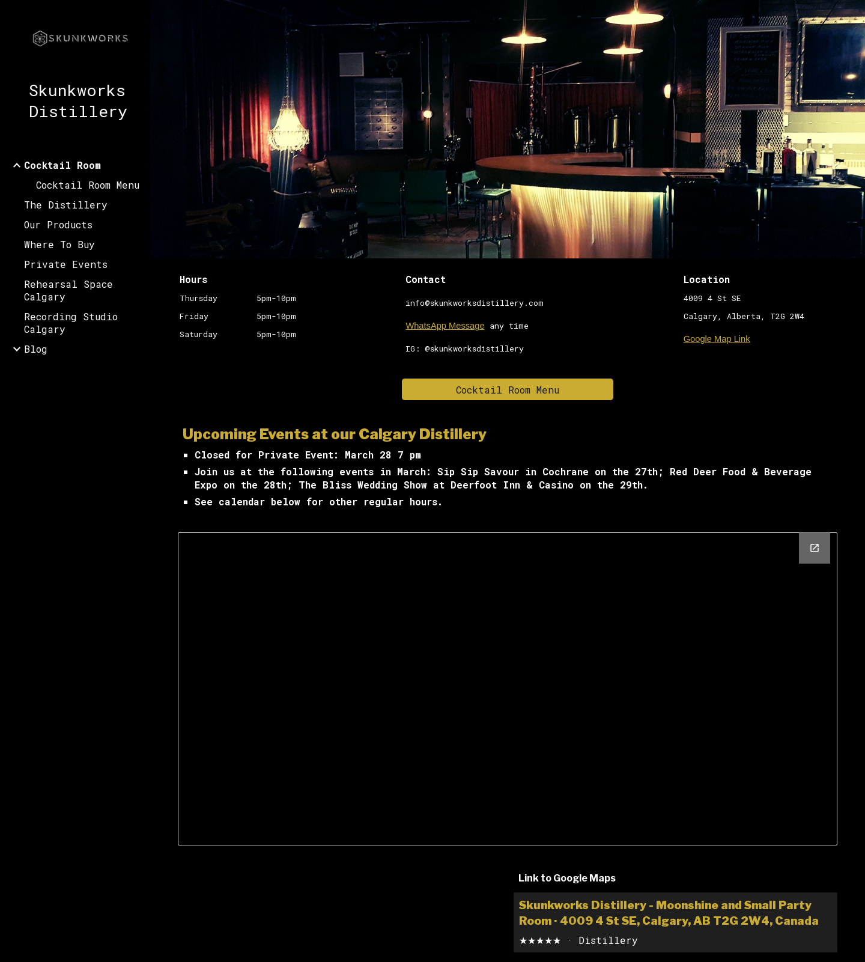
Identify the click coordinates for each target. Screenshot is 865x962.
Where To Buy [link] (59, 244)
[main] (255, 306)
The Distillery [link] (66, 204)
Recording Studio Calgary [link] (71, 322)
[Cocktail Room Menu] (507, 390)
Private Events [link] (66, 264)
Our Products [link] (58, 224)
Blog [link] (35, 348)
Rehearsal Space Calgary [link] (68, 290)
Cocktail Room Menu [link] (87, 184)
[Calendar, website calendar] (507, 688)
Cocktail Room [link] (62, 165)
